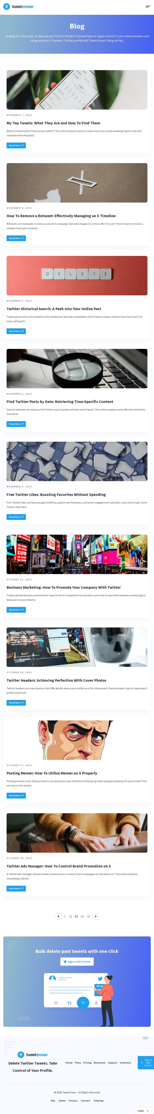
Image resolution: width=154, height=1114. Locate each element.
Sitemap (99, 1100)
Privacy (73, 1100)
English (141, 1110)
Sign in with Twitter (77, 961)
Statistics (125, 1062)
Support (113, 1062)
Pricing (87, 1062)
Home (69, 1062)
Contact (85, 1100)
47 (88, 916)
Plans (78, 1062)
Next (96, 916)
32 (70, 916)
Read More (16, 145)
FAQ (53, 1100)
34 (82, 916)
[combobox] (143, 1111)
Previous (58, 916)
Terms (62, 1100)
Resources (100, 1062)
